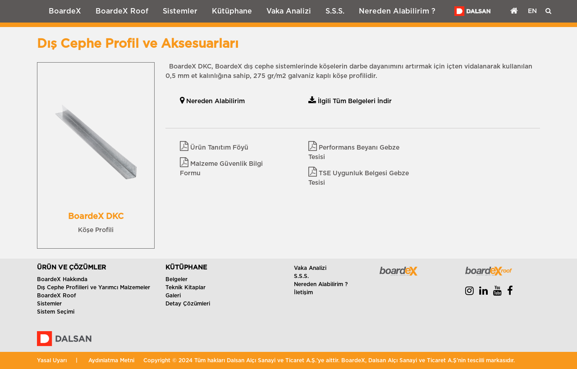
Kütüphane (232, 11)
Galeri (173, 295)
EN (532, 11)
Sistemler (180, 11)
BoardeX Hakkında (62, 279)
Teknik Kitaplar (185, 287)
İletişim (303, 292)
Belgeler (176, 279)
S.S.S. (334, 11)
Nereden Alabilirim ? (397, 11)
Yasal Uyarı (52, 360)
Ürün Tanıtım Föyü (214, 148)
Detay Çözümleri (187, 303)
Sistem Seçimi (55, 311)
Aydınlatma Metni (111, 360)
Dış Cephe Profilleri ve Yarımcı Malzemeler (93, 287)
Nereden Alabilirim (212, 101)
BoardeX (65, 11)
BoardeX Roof (122, 11)
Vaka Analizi (288, 11)
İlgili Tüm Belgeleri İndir (350, 101)
